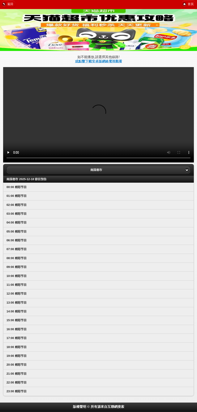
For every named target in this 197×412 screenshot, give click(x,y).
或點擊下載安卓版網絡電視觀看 (98, 61)
